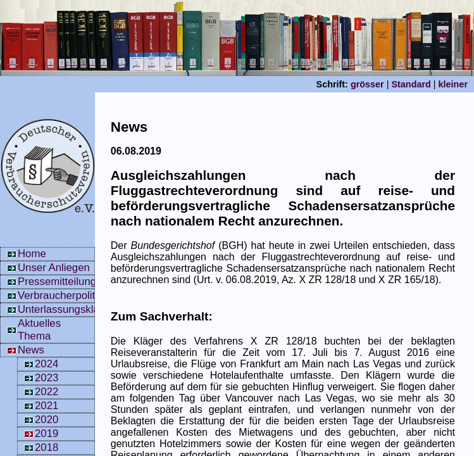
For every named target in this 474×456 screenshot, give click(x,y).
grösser (367, 84)
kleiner (453, 84)
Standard (410, 84)
